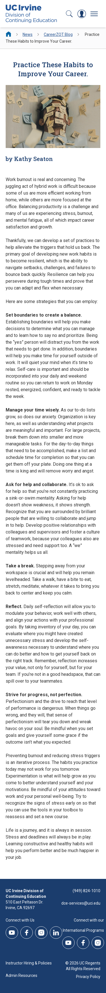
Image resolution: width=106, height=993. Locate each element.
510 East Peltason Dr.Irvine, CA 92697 (24, 905)
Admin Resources (21, 975)
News (28, 34)
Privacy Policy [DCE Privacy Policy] (88, 976)
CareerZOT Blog (58, 34)
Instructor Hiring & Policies (29, 963)
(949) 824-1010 (86, 891)
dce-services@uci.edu (80, 903)
